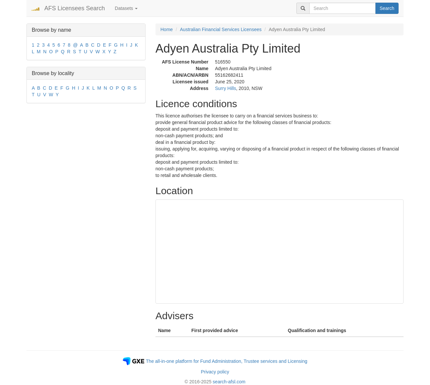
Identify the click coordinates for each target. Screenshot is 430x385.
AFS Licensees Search (74, 8)
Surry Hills (225, 88)
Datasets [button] (126, 8)
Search (387, 8)
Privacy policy (215, 371)
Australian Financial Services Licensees (221, 29)
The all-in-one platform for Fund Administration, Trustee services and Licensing (226, 361)
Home (166, 29)
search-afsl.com (229, 381)
